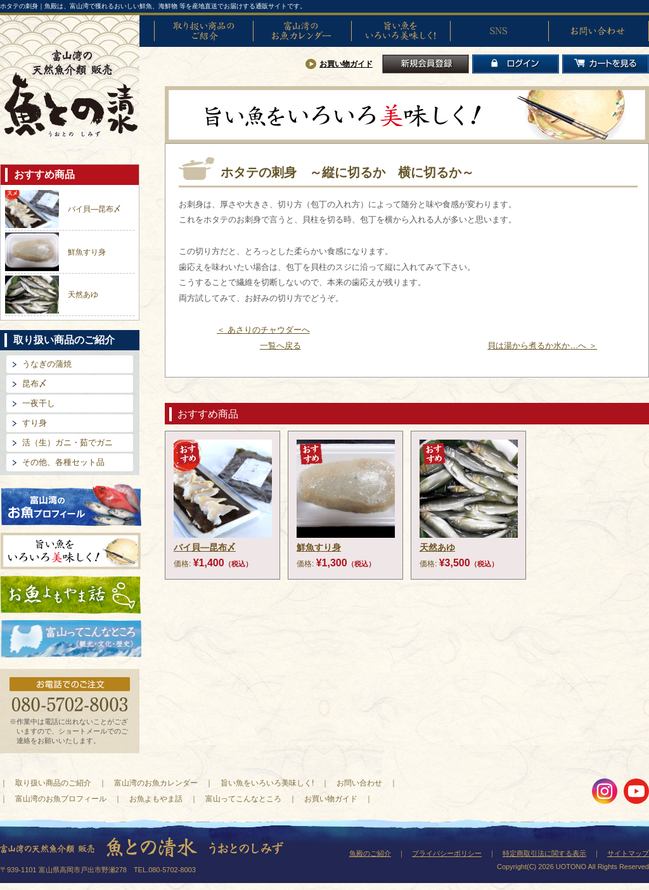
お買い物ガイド (346, 64)
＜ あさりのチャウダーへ (263, 329)
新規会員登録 (425, 63)
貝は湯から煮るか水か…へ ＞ (542, 345)
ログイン (515, 63)
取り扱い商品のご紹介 (203, 31)
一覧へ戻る (280, 345)
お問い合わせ (597, 31)
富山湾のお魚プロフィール (71, 503)
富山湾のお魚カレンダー (302, 31)
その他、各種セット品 (63, 462)
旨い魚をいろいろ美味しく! (400, 31)
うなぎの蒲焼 (47, 364)
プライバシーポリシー (447, 853)
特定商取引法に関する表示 (544, 853)
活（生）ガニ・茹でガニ (67, 442)
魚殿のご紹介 (370, 853)
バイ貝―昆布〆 (94, 209)
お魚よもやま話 (70, 595)
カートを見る (605, 63)
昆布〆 (34, 383)
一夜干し (38, 403)
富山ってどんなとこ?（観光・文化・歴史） (71, 639)
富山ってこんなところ (243, 798)
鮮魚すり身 (87, 252)
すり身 (34, 423)
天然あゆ (83, 294)
